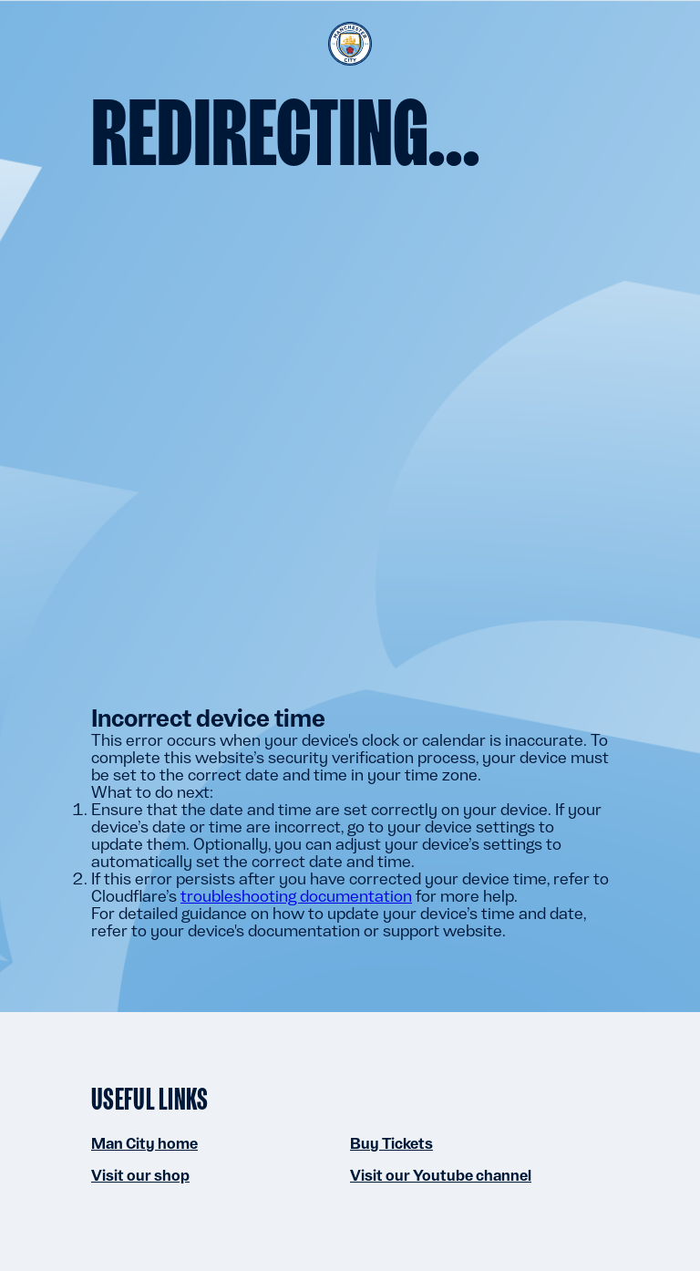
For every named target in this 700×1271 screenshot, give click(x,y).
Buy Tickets (391, 1143)
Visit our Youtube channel (440, 1175)
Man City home (144, 1143)
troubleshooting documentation (296, 895)
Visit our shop (140, 1175)
